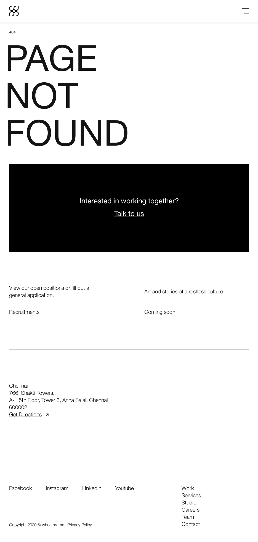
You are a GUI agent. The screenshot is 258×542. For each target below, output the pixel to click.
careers (191, 510)
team (188, 517)
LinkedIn (91, 488)
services (191, 495)
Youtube (124, 488)
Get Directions (29, 414)
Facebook (20, 488)
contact (191, 524)
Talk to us (129, 214)
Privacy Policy (79, 525)
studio (189, 503)
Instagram (57, 488)
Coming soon (159, 312)
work (188, 488)
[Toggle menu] (245, 11)
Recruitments (24, 312)
